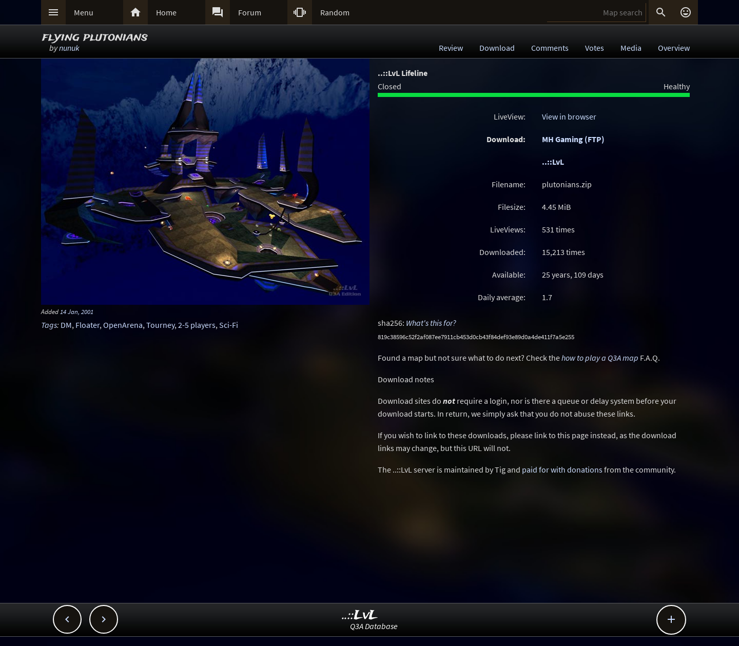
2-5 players (197, 325)
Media (630, 48)
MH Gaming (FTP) (573, 139)
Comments (550, 48)
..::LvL (553, 161)
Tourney (160, 325)
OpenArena (123, 325)
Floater (87, 325)
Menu (83, 12)
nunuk (69, 48)
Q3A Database (374, 626)
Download (497, 48)
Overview (674, 48)
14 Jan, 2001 (76, 311)
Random (334, 12)
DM (66, 325)
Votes (594, 48)
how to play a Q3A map (599, 358)
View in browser (569, 116)
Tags (49, 325)
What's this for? (431, 323)
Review (451, 48)
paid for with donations (562, 469)
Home (166, 12)
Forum (249, 12)
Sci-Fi (228, 325)
